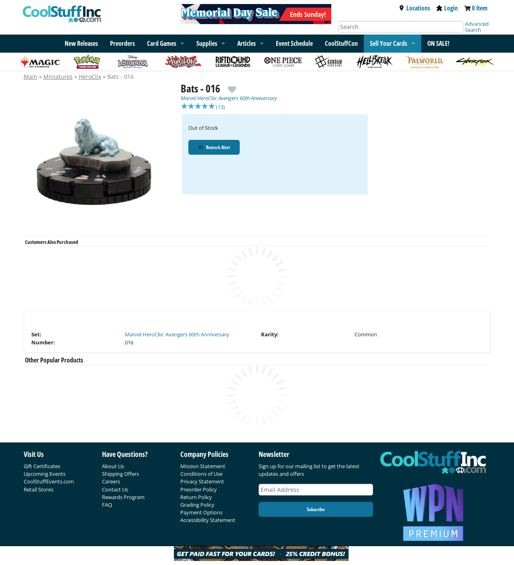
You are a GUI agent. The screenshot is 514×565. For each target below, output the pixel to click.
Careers (111, 481)
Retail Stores (38, 489)
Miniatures (58, 76)
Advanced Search (477, 26)
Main (30, 76)
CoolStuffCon (341, 43)
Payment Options (201, 512)
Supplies (206, 43)
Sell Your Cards (388, 43)
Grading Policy (197, 504)
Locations (414, 8)
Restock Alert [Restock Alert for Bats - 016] (214, 148)
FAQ (107, 504)
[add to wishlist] (232, 86)
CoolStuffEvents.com (49, 481)
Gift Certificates (42, 466)
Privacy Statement (202, 481)
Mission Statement (202, 466)
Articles (246, 43)
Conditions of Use (201, 473)
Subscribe (315, 509)
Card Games (161, 43)
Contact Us (115, 489)
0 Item (479, 8)
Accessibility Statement (207, 520)
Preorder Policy (198, 489)
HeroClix (90, 76)
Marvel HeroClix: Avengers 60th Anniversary (229, 98)
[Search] (400, 27)
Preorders (122, 43)
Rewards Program (123, 497)
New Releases (81, 43)
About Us (113, 466)
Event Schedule (294, 43)
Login (447, 8)
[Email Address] (316, 489)
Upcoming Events (44, 473)
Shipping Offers (120, 473)
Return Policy (196, 497)
